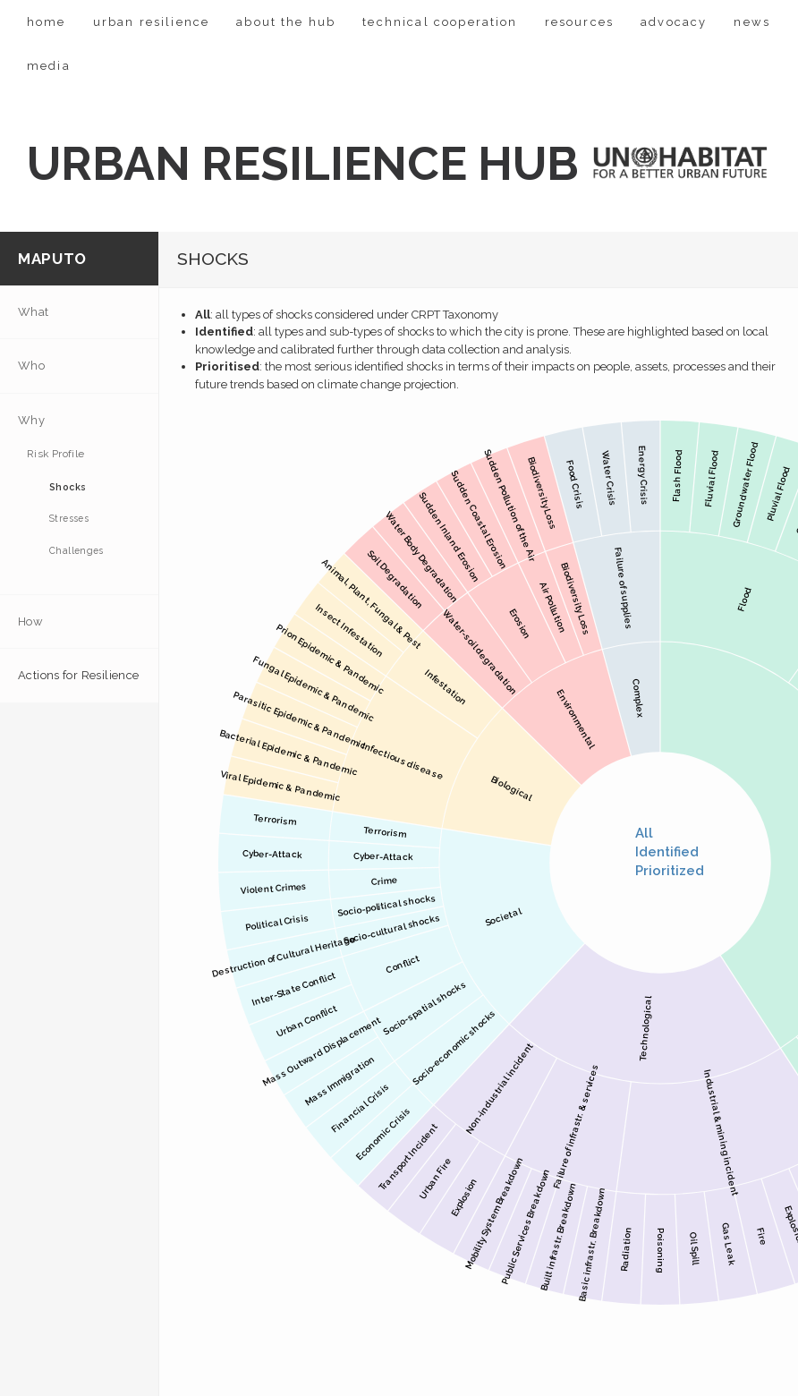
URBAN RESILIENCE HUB (303, 163)
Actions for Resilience (79, 675)
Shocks (67, 486)
